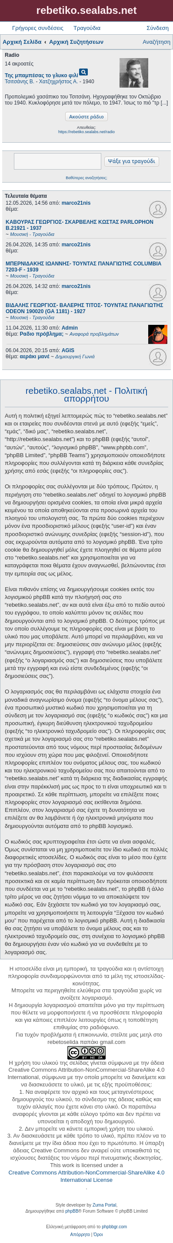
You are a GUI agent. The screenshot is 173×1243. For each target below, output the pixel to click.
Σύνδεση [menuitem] (157, 28)
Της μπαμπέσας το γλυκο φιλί (41, 75)
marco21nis (76, 203)
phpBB (71, 1211)
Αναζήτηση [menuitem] (156, 42)
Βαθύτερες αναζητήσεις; (86, 178)
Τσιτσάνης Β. (19, 82)
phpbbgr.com (114, 1226)
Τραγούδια (86, 28)
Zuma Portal (104, 1205)
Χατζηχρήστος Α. (58, 82)
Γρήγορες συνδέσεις (37, 28)
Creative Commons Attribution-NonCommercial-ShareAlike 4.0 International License (86, 1176)
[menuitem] (80, 1235)
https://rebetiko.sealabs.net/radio (86, 132)
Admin (70, 328)
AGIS (68, 350)
